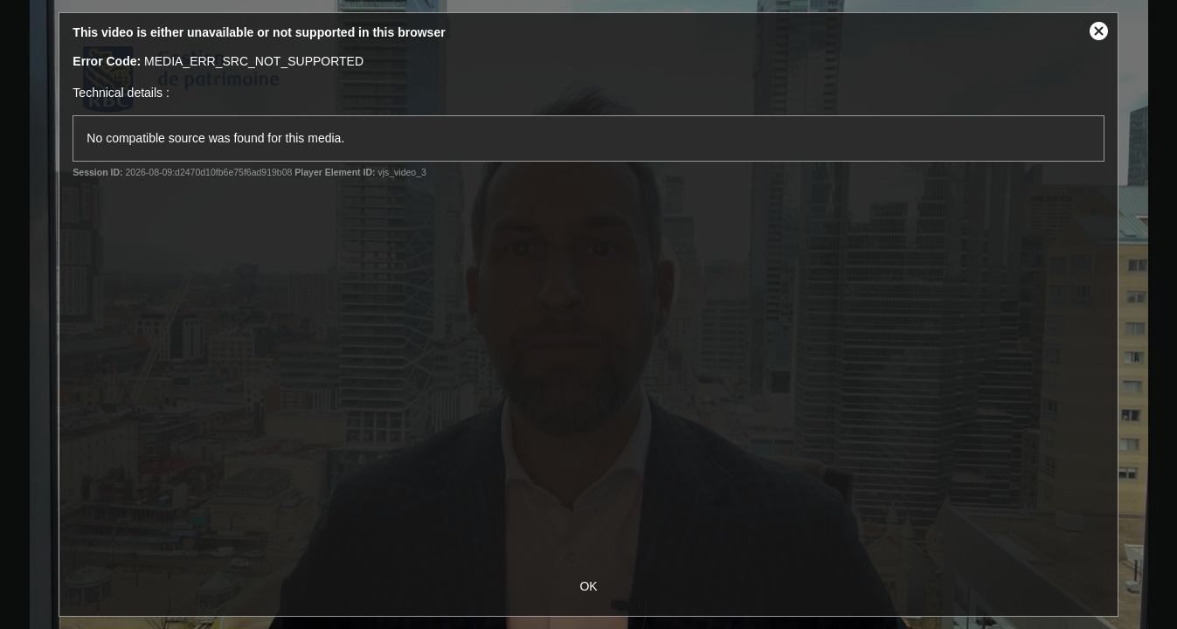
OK (588, 586)
